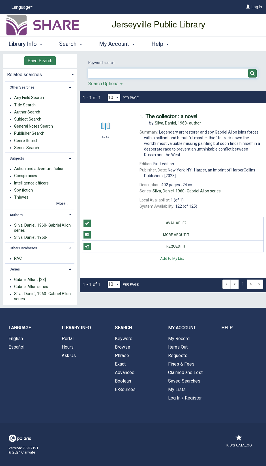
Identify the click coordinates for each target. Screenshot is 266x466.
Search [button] (70, 43)
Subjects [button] (17, 158)
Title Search (25, 105)
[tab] (40, 74)
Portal (68, 338)
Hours (68, 347)
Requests (177, 355)
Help (227, 327)
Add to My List (172, 258)
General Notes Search (33, 126)
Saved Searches (184, 381)
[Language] (20, 7)
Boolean (123, 381)
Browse (122, 347)
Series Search (26, 147)
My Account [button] (116, 43)
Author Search (27, 112)
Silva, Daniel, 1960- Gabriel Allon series (42, 228)
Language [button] (19, 327)
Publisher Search (29, 133)
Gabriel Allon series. (31, 286)
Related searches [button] (24, 74)
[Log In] (248, 7)
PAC (18, 258)
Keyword (123, 338)
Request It (134, 246)
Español (16, 347)
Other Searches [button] (22, 87)
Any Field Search (29, 98)
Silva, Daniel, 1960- (31, 237)
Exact (120, 364)
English (15, 338)
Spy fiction (23, 190)
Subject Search (27, 119)
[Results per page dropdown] (114, 97)
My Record (179, 338)
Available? (134, 223)
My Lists (177, 389)
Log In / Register (185, 398)
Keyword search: (102, 63)
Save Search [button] (40, 60)
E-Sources (125, 389)
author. (178, 123)
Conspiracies (25, 176)
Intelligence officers (31, 183)
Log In (257, 7)
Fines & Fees (181, 364)
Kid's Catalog (239, 442)
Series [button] (15, 269)
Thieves (21, 197)
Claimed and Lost (185, 372)
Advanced (124, 372)
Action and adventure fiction (39, 169)
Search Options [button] (105, 83)
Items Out (178, 347)
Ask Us (69, 355)
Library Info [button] (25, 43)
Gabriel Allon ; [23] (30, 279)
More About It (136, 235)
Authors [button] (16, 215)
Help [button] (160, 43)
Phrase (122, 355)
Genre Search (26, 140)
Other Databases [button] (23, 248)
